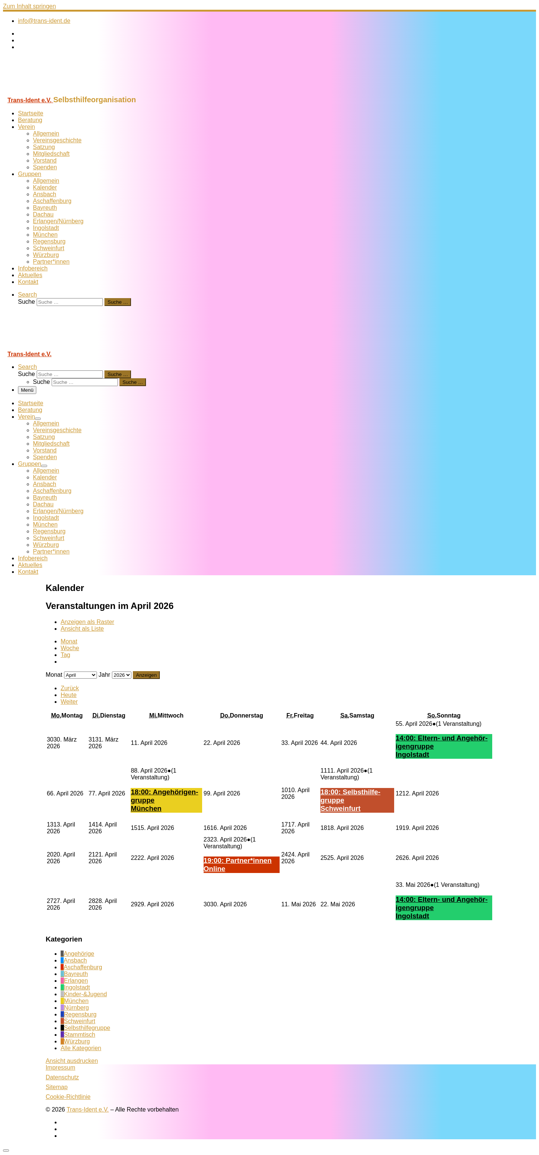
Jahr (104, 675)
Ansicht (72, 1061)
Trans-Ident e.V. (88, 1109)
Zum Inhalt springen (29, 6)
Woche (70, 648)
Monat (69, 641)
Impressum (60, 1067)
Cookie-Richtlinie (68, 1097)
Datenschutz (62, 1077)
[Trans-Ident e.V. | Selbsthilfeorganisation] (50, 92)
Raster (87, 622)
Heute (69, 695)
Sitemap (57, 1087)
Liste (82, 628)
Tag (65, 655)
